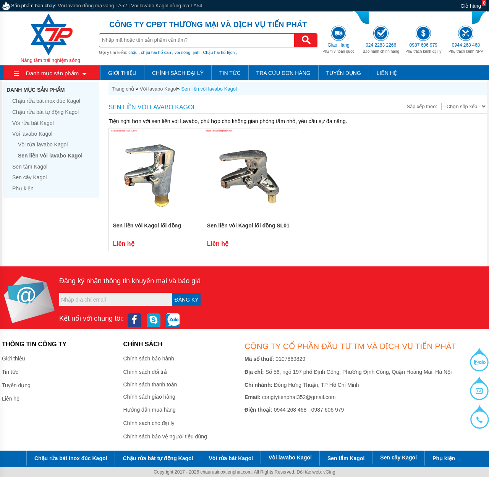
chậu (133, 52)
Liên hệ (387, 73)
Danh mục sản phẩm (52, 73)
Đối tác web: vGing (316, 472)
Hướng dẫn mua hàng (149, 410)
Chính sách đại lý (178, 73)
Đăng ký (187, 300)
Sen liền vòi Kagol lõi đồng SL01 (248, 225)
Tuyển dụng (343, 73)
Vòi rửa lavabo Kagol (43, 144)
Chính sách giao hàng (149, 397)
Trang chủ (123, 89)
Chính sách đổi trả (145, 372)
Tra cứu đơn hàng (283, 73)
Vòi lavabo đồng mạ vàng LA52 (92, 5)
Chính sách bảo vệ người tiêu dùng (165, 436)
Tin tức (230, 73)
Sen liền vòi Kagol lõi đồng (147, 225)
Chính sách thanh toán (150, 384)
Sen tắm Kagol (29, 167)
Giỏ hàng (470, 6)
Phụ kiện (23, 188)
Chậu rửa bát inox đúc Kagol (46, 101)
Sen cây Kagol (29, 178)
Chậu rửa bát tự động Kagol (45, 112)
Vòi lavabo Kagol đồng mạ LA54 (166, 5)
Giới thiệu (122, 73)
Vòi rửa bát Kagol (33, 123)
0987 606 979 (431, 16)
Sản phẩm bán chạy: (34, 5)
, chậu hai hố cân (155, 52)
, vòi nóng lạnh (185, 52)
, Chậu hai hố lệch (218, 52)
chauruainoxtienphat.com (225, 472)
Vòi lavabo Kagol (158, 89)
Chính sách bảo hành (148, 358)
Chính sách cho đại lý (149, 423)
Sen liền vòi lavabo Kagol (209, 89)
